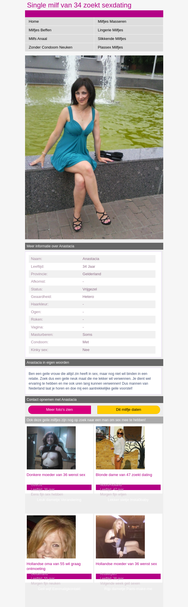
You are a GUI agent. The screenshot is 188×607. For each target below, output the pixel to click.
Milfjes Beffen (40, 30)
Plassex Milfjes (110, 47)
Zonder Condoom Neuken (51, 47)
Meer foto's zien (59, 409)
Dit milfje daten (128, 409)
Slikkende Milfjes (112, 38)
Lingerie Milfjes (110, 30)
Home (34, 21)
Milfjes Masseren (112, 21)
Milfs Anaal (38, 38)
